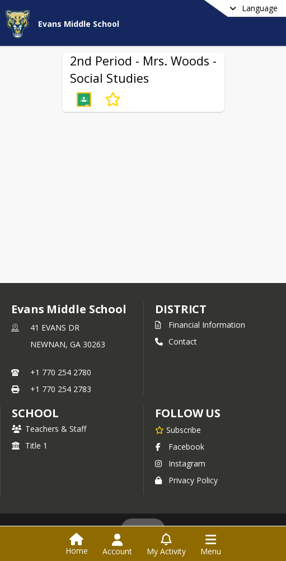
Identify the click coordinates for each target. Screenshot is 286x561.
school (35, 413)
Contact (176, 341)
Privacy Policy (186, 480)
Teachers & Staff (49, 428)
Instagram (180, 463)
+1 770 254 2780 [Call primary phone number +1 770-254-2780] (60, 372)
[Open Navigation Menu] (210, 545)
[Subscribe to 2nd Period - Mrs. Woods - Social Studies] (113, 99)
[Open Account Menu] (117, 545)
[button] (84, 99)
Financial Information (200, 324)
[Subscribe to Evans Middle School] (178, 429)
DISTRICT (181, 309)
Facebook (179, 446)
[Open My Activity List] (166, 545)
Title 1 (30, 445)
